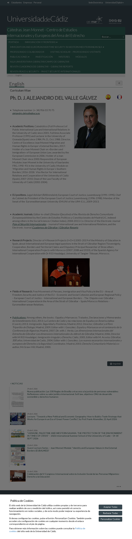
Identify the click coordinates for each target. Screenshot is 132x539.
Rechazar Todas (110, 513)
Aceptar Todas (110, 507)
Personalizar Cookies (110, 519)
